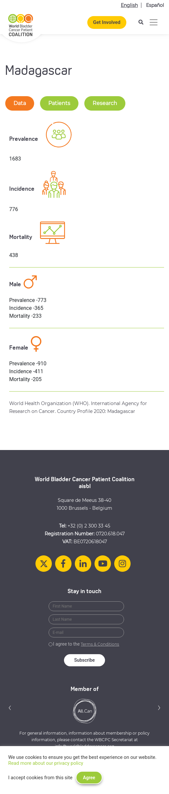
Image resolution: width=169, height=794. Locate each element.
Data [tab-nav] (19, 103)
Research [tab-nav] (105, 103)
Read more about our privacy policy (45, 763)
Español (155, 5)
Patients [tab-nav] (59, 103)
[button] (9, 707)
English (129, 5)
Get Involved (106, 22)
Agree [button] (89, 777)
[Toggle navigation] (153, 22)
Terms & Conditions (100, 644)
